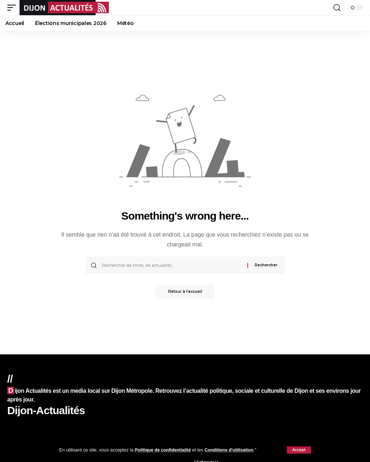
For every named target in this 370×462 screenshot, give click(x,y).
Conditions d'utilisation (233, 450)
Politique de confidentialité (164, 450)
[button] (299, 450)
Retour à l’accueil (185, 292)
